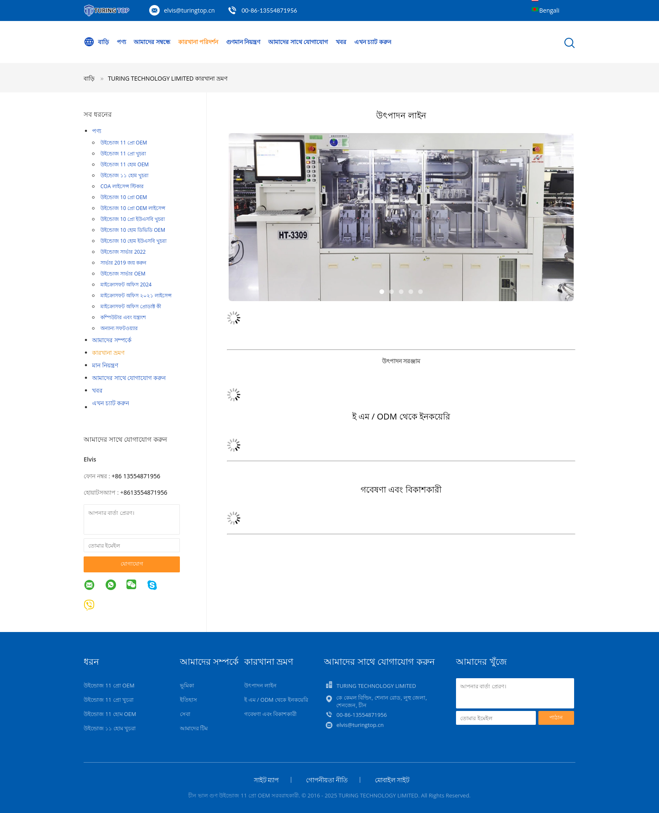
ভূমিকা (187, 685)
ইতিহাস (188, 699)
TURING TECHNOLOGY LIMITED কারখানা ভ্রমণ (167, 78)
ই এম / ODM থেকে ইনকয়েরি (276, 699)
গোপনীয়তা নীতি (327, 780)
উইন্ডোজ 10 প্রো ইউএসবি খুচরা (132, 219)
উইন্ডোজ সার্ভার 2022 (123, 251)
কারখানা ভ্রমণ (108, 353)
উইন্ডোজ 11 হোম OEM (124, 164)
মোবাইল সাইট (392, 780)
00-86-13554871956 (269, 10)
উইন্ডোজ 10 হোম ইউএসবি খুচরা (133, 240)
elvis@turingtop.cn (189, 10)
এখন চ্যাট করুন (372, 42)
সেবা (185, 714)
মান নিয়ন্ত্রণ (105, 365)
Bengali (549, 10)
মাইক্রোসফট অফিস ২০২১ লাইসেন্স (135, 295)
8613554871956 (145, 492)
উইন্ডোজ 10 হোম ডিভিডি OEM (132, 229)
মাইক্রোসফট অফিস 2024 (126, 284)
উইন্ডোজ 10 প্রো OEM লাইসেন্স (132, 208)
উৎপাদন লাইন (260, 685)
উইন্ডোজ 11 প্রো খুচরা (123, 153)
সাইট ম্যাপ (266, 780)
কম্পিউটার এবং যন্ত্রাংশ (123, 317)
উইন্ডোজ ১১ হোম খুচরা (124, 175)
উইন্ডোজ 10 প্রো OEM (123, 197)
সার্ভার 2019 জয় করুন (123, 262)
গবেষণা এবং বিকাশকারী (270, 714)
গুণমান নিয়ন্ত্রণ (243, 42)
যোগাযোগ (132, 563)
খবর (341, 42)
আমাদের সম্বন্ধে (152, 42)
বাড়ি (96, 42)
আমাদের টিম (194, 728)
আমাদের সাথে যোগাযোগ (298, 42)
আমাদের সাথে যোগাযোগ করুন (129, 378)
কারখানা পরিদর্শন (198, 42)
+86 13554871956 (136, 476)
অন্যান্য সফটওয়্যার (119, 328)
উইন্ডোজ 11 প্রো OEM (123, 142)
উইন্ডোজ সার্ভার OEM (122, 273)
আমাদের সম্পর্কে (112, 340)
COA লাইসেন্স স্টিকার (122, 186)
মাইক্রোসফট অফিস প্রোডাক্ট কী (130, 306)
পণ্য (121, 42)
